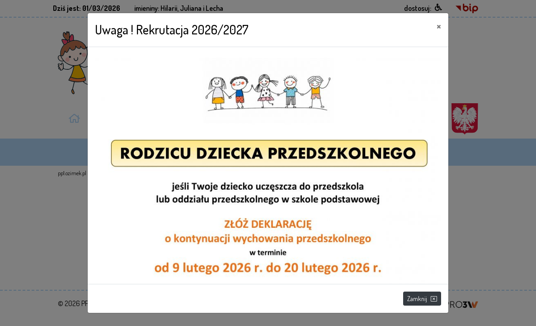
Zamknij (422, 298)
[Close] (438, 25)
